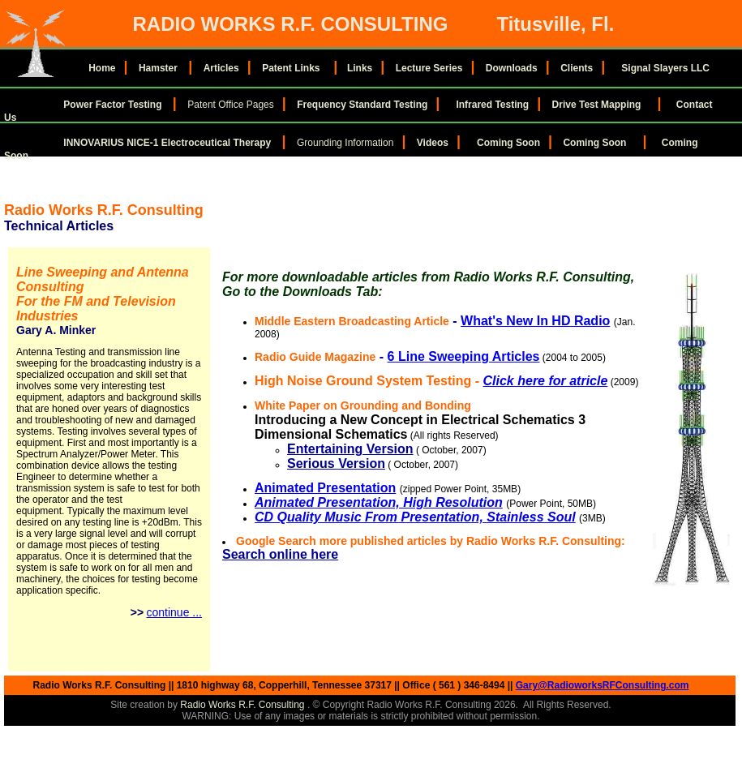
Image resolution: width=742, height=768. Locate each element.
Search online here (280, 554)
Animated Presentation (325, 488)
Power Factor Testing (112, 104)
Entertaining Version (350, 449)
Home (101, 68)
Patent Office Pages (230, 104)
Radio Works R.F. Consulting (243, 704)
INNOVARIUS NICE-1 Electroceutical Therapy (168, 142)
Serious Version (336, 463)
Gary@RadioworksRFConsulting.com (602, 685)
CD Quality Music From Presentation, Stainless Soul (415, 517)
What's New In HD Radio (535, 321)
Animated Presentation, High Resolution (379, 502)
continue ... (175, 612)
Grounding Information (345, 142)
